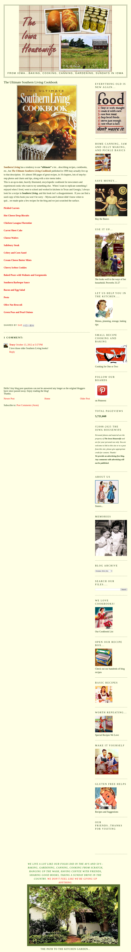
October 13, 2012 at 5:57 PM (29, 344)
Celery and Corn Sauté (15, 252)
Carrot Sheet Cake (13, 230)
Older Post (85, 398)
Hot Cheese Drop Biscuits (16, 215)
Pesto (6, 297)
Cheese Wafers (11, 238)
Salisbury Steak (11, 245)
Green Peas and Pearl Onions (18, 312)
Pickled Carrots (11, 208)
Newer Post (9, 398)
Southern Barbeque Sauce (17, 282)
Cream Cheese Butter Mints (18, 260)
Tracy (12, 344)
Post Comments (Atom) (28, 405)
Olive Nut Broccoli (13, 305)
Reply (12, 352)
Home (47, 398)
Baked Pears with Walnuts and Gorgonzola (25, 275)
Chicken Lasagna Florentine (18, 223)
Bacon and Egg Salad (14, 290)
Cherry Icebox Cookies (15, 267)
